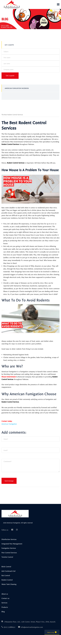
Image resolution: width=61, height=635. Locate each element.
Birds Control (6, 566)
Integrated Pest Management (12, 544)
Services (4, 603)
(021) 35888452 (9, 627)
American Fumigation (9, 424)
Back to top (51, 632)
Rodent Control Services (10, 144)
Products (5, 607)
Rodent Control (7, 580)
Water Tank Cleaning (9, 584)
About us (5, 594)
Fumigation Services (9, 548)
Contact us (5, 598)
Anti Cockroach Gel (8, 571)
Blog (3, 611)
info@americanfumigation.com (32, 627)
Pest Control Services (9, 552)
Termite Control (7, 557)
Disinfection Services (9, 539)
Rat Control (6, 575)
